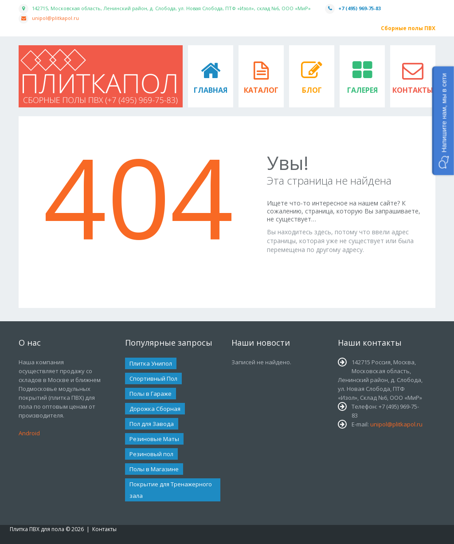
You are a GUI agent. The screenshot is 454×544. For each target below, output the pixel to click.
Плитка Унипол (150, 363)
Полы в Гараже (150, 394)
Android (29, 433)
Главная (210, 90)
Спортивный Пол (153, 378)
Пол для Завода (151, 424)
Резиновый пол (151, 454)
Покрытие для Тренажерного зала (170, 490)
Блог (312, 90)
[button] (443, 121)
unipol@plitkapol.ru (55, 18)
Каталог (261, 90)
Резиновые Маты (154, 439)
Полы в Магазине (154, 469)
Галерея (362, 90)
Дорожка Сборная (154, 409)
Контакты (412, 90)
